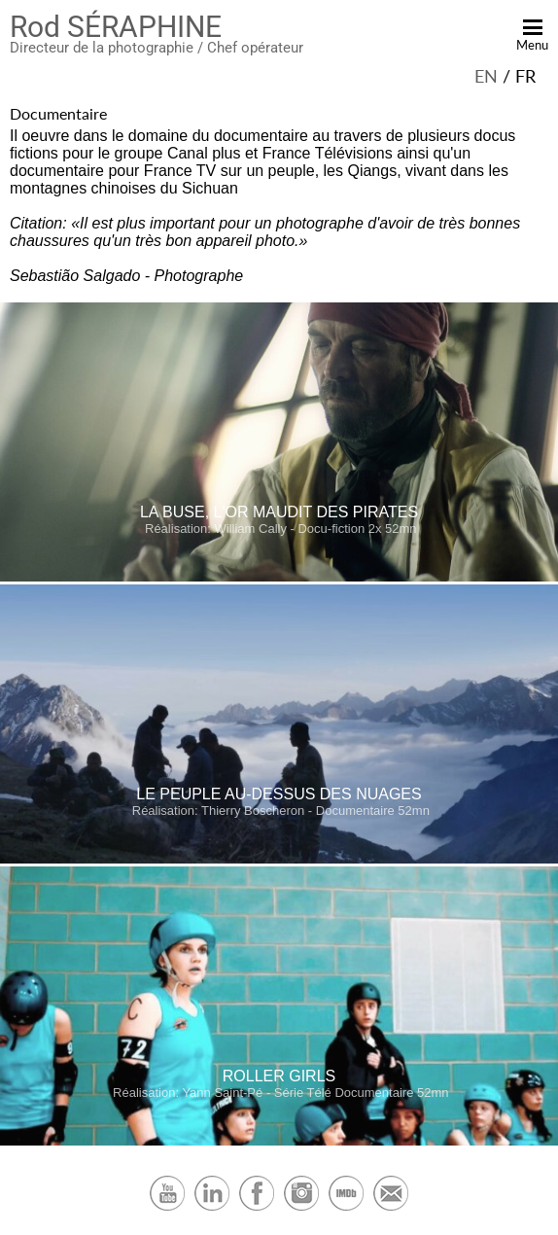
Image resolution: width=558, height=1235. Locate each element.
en (486, 76)
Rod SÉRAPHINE (116, 27)
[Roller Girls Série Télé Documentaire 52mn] (279, 1141)
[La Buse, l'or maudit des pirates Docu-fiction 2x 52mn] (279, 577)
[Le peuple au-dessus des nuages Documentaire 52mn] (279, 859)
